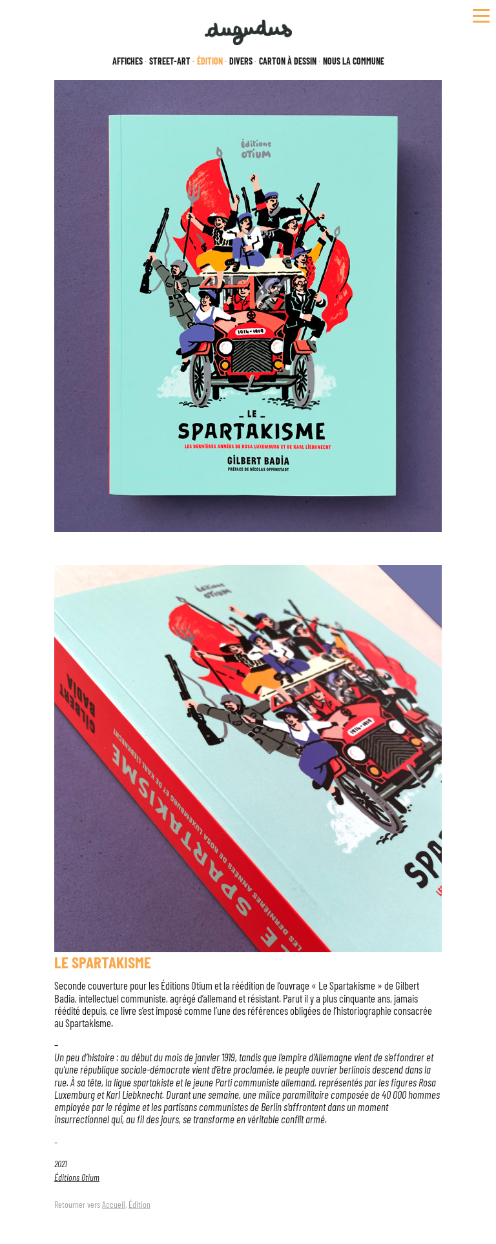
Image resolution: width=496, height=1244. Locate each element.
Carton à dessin (287, 61)
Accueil (113, 1204)
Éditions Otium (76, 1177)
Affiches (127, 61)
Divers (241, 61)
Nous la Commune (353, 61)
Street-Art (170, 61)
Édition (139, 1204)
